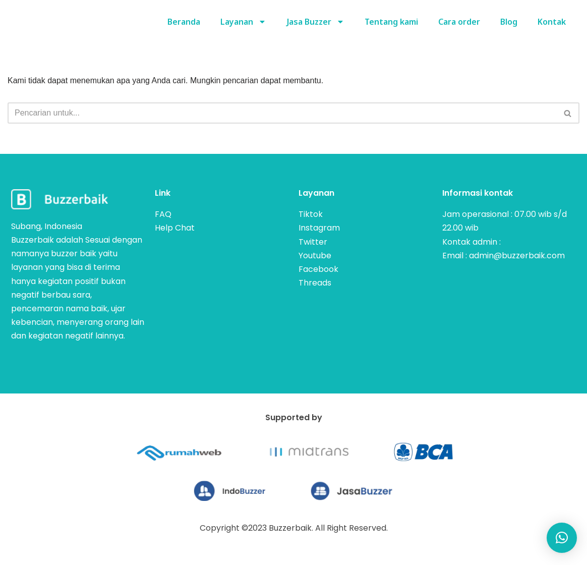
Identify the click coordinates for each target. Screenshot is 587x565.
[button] (562, 538)
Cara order (459, 21)
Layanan (242, 22)
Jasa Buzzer (314, 22)
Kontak (552, 21)
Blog (508, 21)
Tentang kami (391, 21)
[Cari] (282, 113)
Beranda (182, 21)
